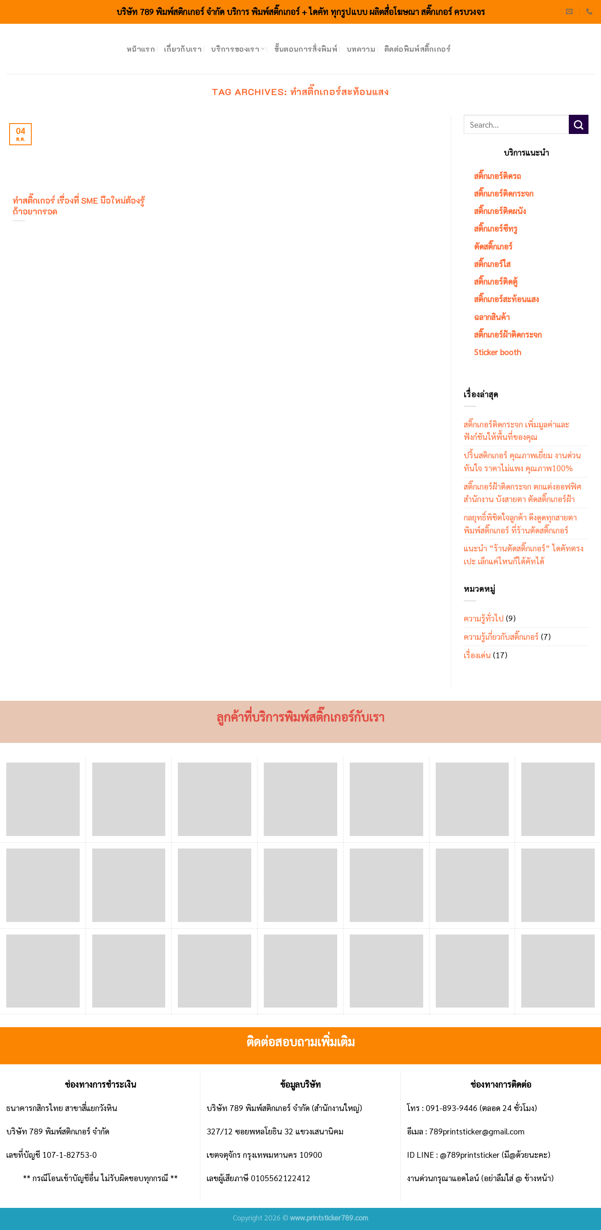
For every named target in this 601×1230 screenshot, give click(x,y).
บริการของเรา (238, 48)
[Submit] (578, 124)
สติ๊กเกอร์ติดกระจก (503, 193)
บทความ (360, 48)
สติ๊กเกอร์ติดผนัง (500, 210)
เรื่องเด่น (477, 654)
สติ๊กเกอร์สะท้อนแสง (506, 298)
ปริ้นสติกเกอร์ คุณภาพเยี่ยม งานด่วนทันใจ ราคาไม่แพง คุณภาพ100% (522, 461)
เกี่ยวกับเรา (183, 48)
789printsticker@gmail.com (477, 1131)
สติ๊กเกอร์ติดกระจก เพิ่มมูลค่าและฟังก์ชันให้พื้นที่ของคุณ (516, 430)
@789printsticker (470, 1154)
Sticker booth (497, 351)
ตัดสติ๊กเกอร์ (493, 246)
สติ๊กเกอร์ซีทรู (496, 228)
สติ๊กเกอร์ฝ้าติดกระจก (508, 334)
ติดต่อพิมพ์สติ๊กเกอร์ (417, 48)
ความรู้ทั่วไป (484, 618)
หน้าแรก (140, 48)
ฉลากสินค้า (492, 316)
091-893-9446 (451, 1107)
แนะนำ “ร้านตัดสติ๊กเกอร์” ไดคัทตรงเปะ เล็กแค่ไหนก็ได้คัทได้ (523, 554)
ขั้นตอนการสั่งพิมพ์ (306, 48)
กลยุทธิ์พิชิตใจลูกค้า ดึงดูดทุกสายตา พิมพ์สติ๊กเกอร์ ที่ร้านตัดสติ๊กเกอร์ (520, 523)
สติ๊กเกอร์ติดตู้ (496, 281)
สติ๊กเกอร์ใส (492, 263)
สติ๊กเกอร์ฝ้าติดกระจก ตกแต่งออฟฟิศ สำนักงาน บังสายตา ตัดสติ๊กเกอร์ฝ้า (522, 492)
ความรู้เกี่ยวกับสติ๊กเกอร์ (501, 636)
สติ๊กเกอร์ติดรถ (497, 175)
